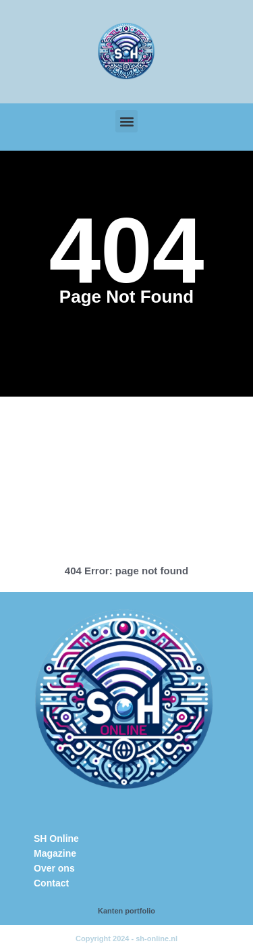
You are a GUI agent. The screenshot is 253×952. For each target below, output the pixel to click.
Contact (51, 883)
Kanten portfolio (126, 911)
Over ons (54, 868)
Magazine (55, 853)
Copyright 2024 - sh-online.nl (126, 938)
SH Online (56, 838)
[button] (126, 121)
